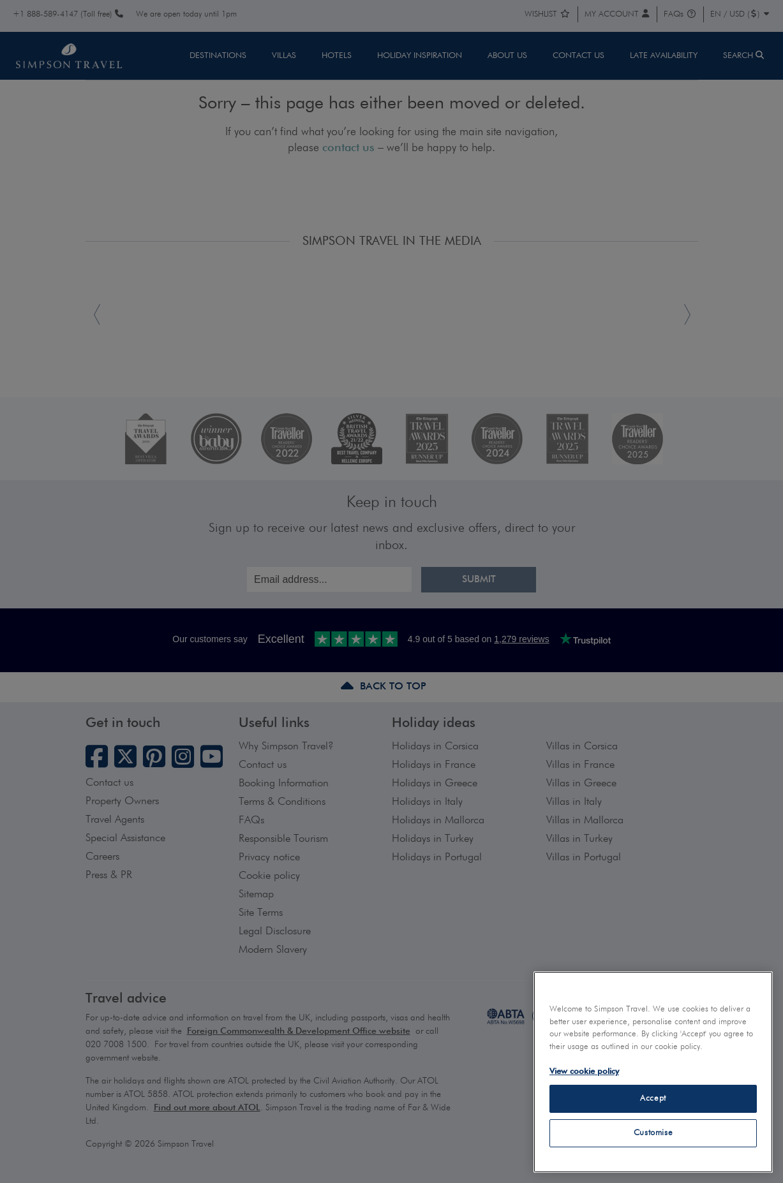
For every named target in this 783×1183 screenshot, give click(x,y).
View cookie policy (584, 1072)
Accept (653, 1098)
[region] (653, 1072)
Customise (653, 1133)
